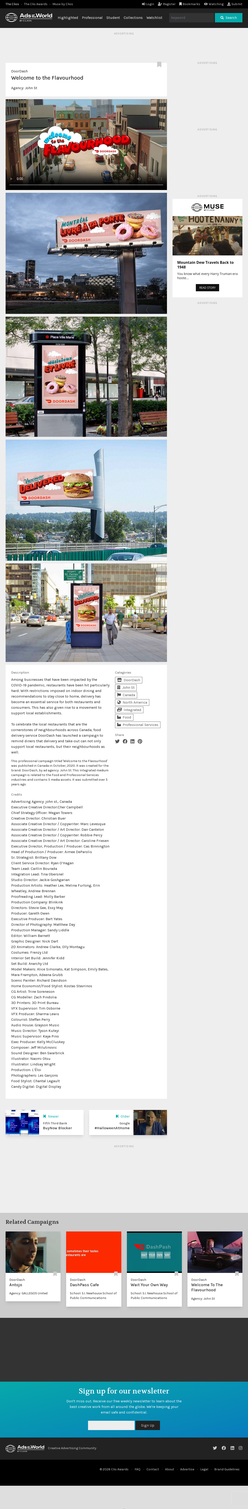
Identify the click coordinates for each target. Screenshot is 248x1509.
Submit (234, 4)
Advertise (187, 1469)
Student (113, 17)
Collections (133, 17)
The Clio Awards (36, 4)
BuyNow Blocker (57, 1128)
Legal (204, 1469)
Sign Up (147, 1425)
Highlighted (68, 17)
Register (167, 4)
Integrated (129, 710)
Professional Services (137, 724)
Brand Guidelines (227, 1469)
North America (132, 702)
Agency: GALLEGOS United (28, 1293)
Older (123, 1116)
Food (124, 717)
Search (229, 17)
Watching (214, 4)
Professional (92, 17)
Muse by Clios (62, 4)
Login (148, 4)
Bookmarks (189, 4)
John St (31, 88)
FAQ (137, 1469)
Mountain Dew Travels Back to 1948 (205, 265)
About (169, 1469)
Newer (51, 1116)
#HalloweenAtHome (112, 1128)
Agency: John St (203, 1299)
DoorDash (19, 71)
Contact (152, 1469)
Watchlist (154, 17)
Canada (126, 695)
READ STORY (207, 288)
